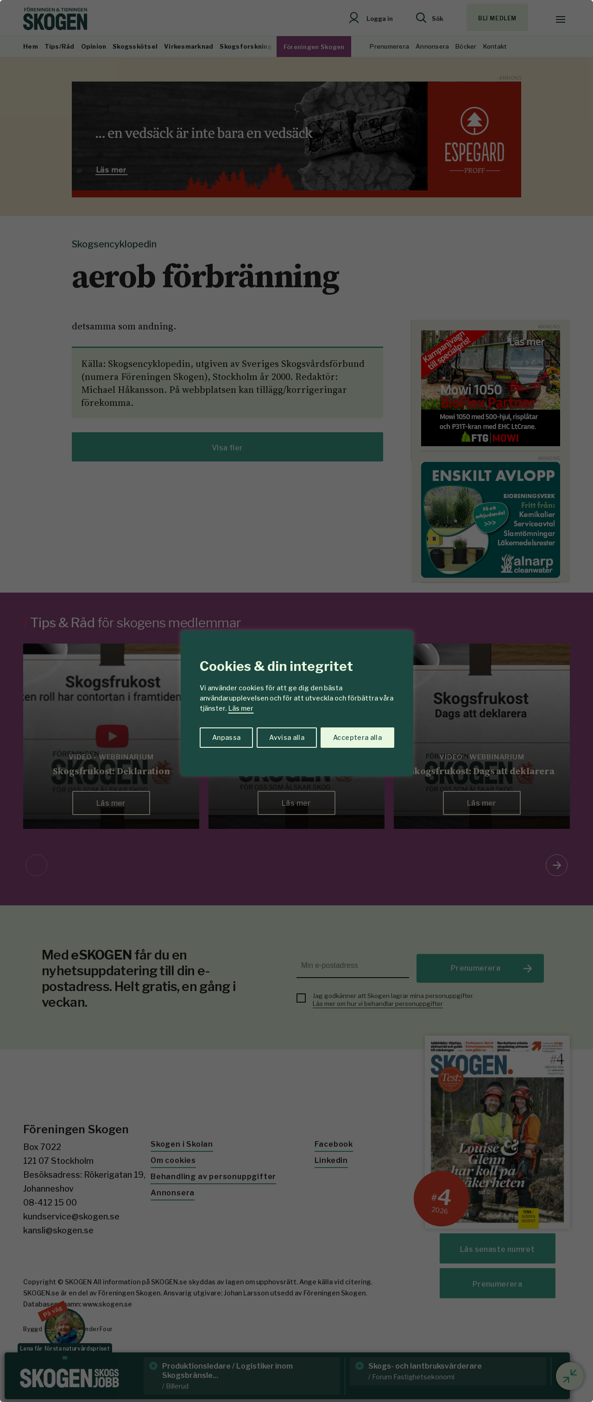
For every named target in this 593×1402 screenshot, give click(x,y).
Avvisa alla (286, 737)
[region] (296, 701)
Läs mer (240, 708)
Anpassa (226, 737)
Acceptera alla (357, 737)
